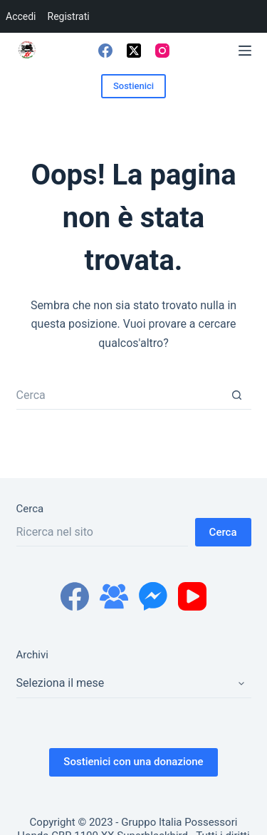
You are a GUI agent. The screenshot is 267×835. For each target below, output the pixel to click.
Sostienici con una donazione (133, 761)
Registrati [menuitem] (69, 16)
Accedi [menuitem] (21, 16)
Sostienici (133, 86)
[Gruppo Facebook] (114, 596)
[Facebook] (105, 50)
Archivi (32, 654)
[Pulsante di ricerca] (237, 395)
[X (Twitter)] (134, 50)
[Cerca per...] (119, 395)
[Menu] (245, 50)
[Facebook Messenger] (153, 596)
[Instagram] (162, 50)
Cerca (30, 508)
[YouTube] (192, 596)
